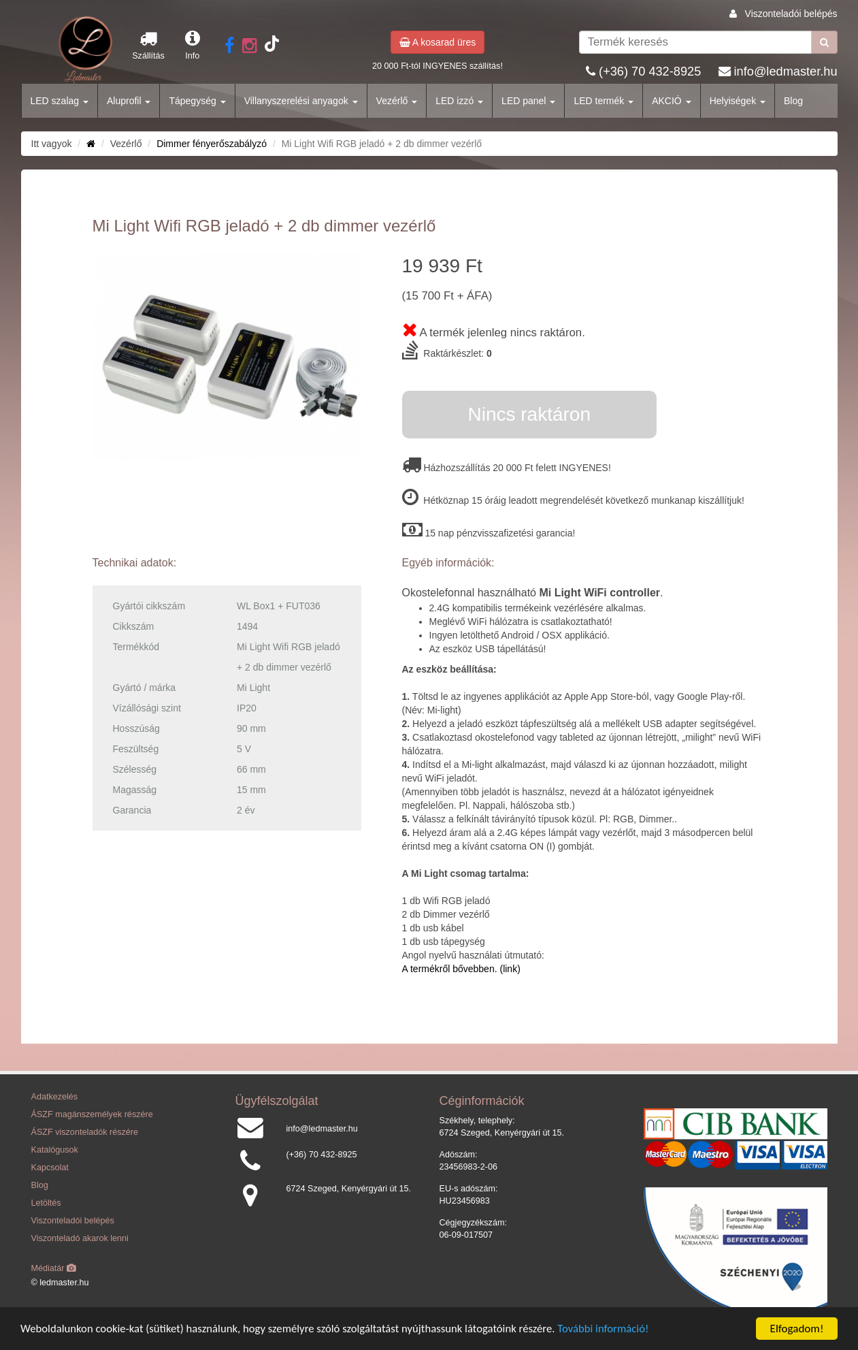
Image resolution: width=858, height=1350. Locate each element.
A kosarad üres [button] (437, 42)
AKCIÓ (671, 100)
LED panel (528, 100)
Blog (793, 100)
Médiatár (54, 1268)
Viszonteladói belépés (791, 13)
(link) (509, 968)
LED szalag (59, 100)
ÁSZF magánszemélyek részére (92, 1114)
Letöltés (46, 1203)
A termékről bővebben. (449, 968)
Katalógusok (54, 1150)
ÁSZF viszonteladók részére (84, 1132)
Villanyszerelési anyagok (301, 100)
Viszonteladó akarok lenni (80, 1238)
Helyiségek (737, 100)
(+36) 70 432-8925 (650, 71)
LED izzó (459, 100)
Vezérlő (397, 100)
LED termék (603, 100)
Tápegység (197, 100)
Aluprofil (128, 100)
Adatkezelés (54, 1097)
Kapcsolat (50, 1167)
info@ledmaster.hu (786, 71)
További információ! (614, 1330)
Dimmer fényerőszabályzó (211, 143)
